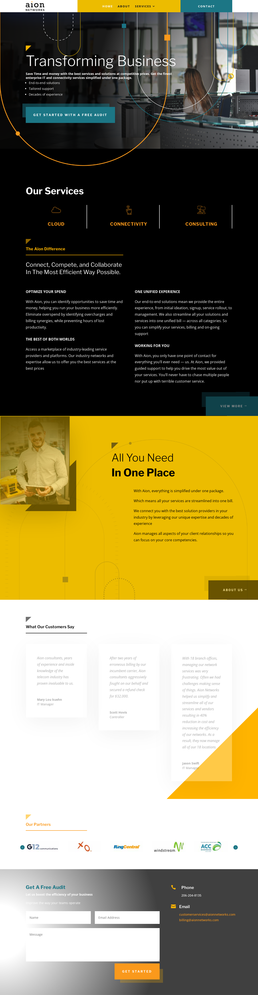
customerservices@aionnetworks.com (207, 914)
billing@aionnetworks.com (199, 920)
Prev (22, 847)
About (124, 6)
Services (143, 6)
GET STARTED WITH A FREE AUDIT (70, 115)
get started (137, 971)
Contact (206, 6)
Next (235, 847)
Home (107, 6)
